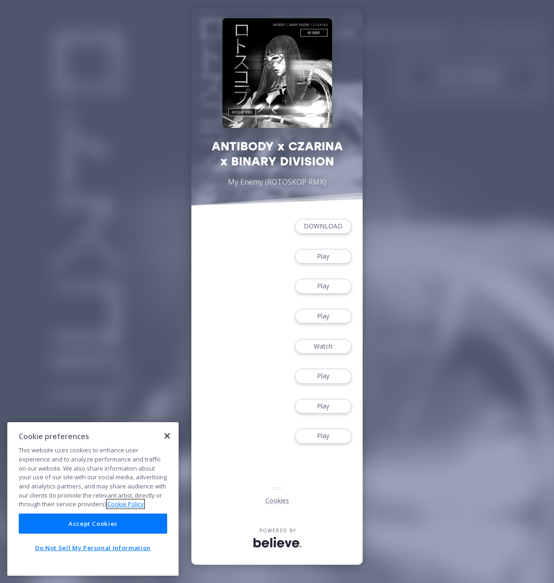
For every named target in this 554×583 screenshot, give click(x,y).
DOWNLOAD (323, 226)
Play (323, 256)
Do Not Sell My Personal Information (93, 548)
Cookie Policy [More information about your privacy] (125, 504)
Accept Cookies (93, 523)
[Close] (167, 436)
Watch (323, 346)
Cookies (277, 500)
